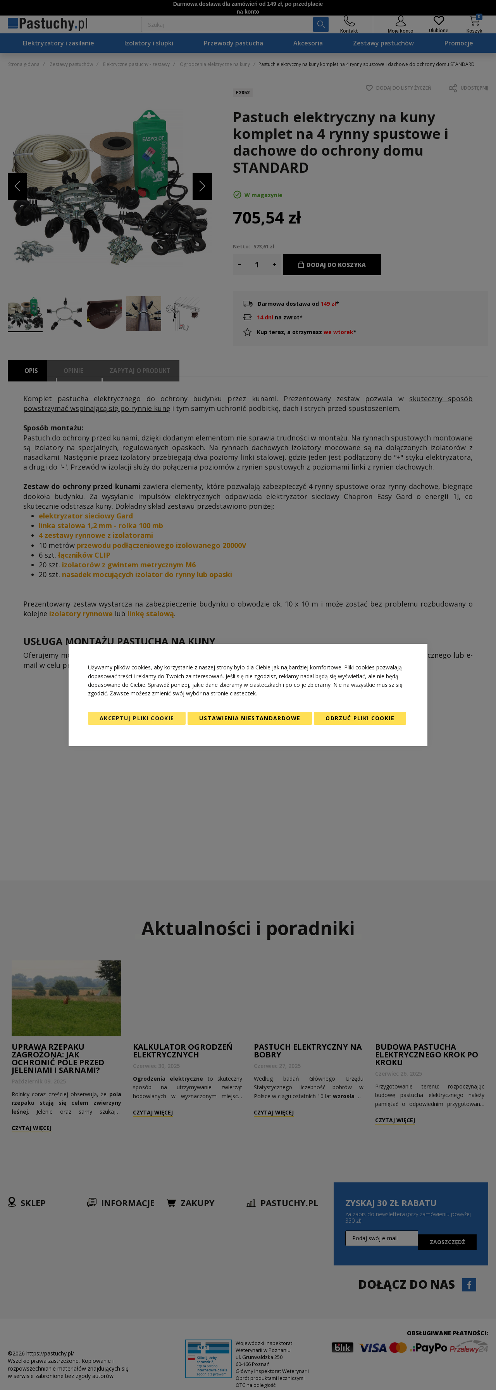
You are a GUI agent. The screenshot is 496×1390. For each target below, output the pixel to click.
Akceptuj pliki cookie (137, 718)
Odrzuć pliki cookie (360, 718)
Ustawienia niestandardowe (249, 718)
